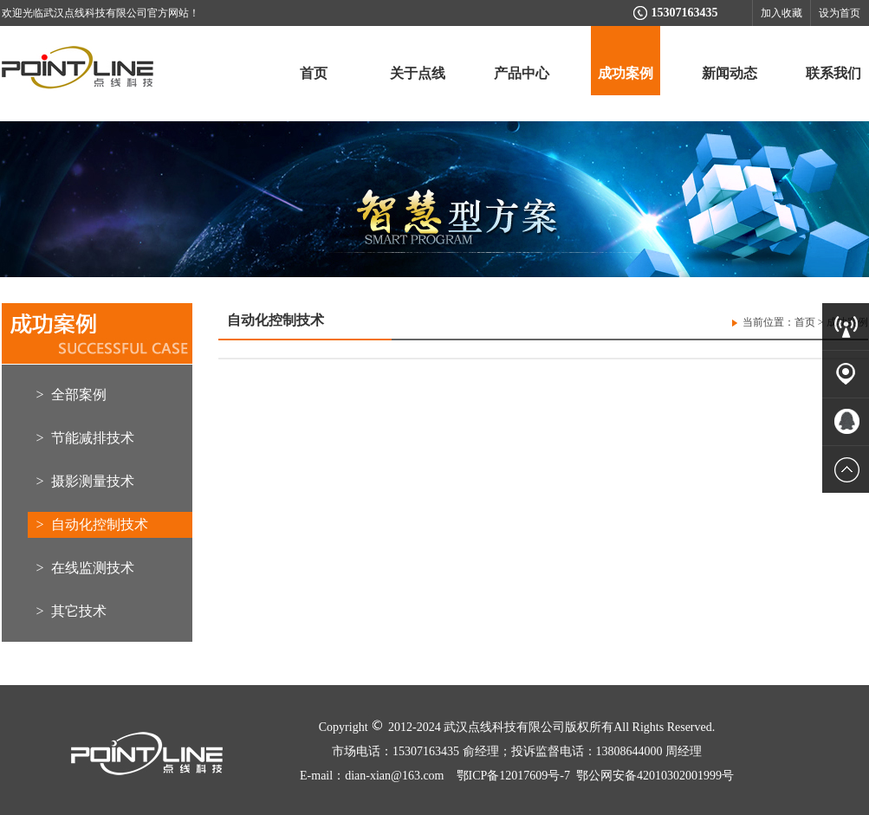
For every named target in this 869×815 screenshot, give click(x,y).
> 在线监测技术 (85, 567)
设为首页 (839, 13)
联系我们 (833, 73)
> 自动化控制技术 (92, 524)
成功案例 (625, 73)
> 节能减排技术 (85, 437)
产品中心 (521, 73)
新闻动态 (729, 73)
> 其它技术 (71, 611)
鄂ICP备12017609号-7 (513, 775)
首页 (313, 73)
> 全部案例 (71, 394)
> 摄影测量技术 (85, 481)
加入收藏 (781, 13)
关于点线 (417, 73)
